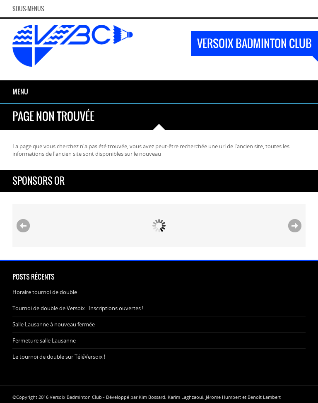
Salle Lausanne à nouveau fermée (53, 324)
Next (294, 225)
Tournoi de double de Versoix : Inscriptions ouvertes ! (77, 308)
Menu (20, 92)
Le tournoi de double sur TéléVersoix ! (58, 356)
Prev (23, 225)
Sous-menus (28, 8)
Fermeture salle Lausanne (44, 340)
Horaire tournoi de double (44, 292)
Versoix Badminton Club (254, 43)
